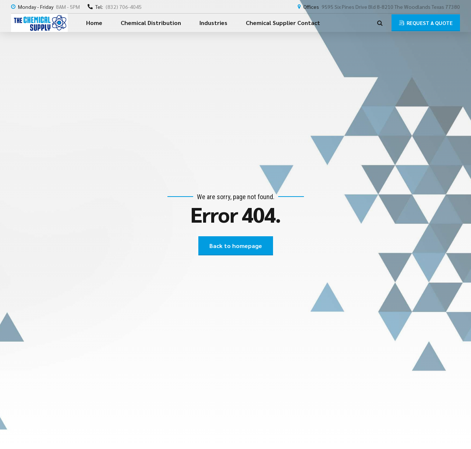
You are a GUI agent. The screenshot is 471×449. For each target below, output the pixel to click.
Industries (213, 22)
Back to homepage (235, 245)
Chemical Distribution (151, 22)
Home (94, 22)
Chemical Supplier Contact (283, 22)
